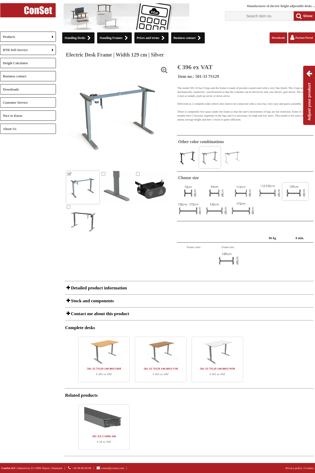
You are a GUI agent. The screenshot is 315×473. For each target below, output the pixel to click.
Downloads (11, 89)
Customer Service (15, 102)
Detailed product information (98, 287)
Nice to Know (13, 116)
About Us (9, 129)
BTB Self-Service (29, 51)
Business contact (14, 76)
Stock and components (92, 300)
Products (29, 38)
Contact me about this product (99, 313)
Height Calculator (15, 63)
